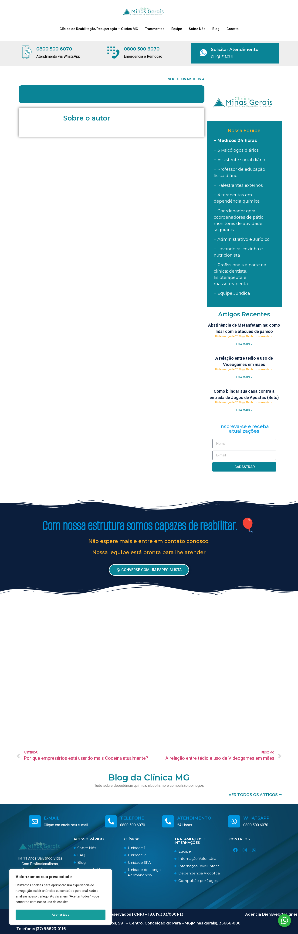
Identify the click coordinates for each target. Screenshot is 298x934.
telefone (132, 818)
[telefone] (111, 821)
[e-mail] (35, 821)
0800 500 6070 (56, 50)
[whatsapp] (234, 821)
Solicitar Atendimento (234, 49)
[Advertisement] (149, 677)
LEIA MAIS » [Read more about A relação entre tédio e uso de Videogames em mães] (244, 377)
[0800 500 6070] (26, 53)
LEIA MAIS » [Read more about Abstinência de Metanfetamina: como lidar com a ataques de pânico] (244, 344)
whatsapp (256, 818)
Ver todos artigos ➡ (186, 79)
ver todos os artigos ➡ (255, 795)
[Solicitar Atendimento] (202, 53)
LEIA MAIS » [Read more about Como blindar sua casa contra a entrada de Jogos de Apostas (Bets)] (244, 410)
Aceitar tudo (60, 915)
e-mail (52, 818)
